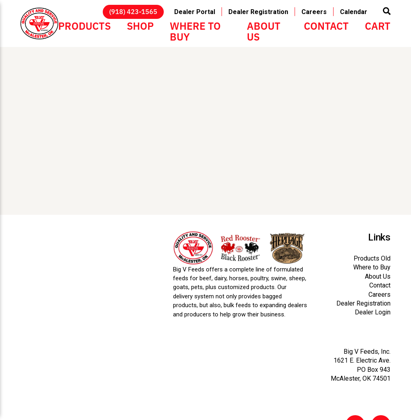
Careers (314, 11)
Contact (326, 25)
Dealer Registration (258, 11)
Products (84, 25)
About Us (264, 30)
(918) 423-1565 (133, 11)
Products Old (372, 258)
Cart (378, 25)
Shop (140, 25)
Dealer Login (373, 312)
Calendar (353, 11)
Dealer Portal (194, 11)
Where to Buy (195, 30)
